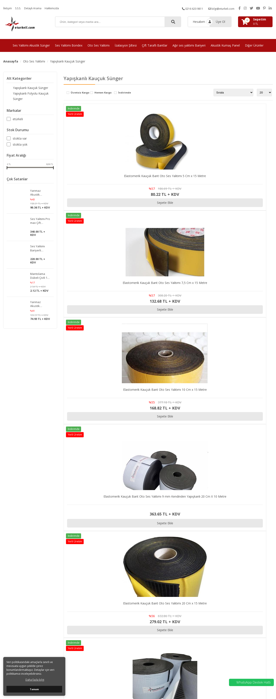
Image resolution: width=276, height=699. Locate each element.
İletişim (8, 8)
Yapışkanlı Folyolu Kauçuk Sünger (30, 94)
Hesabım (199, 22)
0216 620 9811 (188, 8)
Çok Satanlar (17, 174)
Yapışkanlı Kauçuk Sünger (67, 61)
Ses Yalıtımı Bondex (68, 45)
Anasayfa (10, 61)
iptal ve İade (231, 630)
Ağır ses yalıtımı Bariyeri (188, 45)
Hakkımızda (58, 8)
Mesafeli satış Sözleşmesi (241, 619)
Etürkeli (18, 115)
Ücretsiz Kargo (80, 92)
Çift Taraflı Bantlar (154, 45)
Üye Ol (220, 22)
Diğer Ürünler (254, 45)
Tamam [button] (34, 689)
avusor (200, 684)
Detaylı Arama (37, 8)
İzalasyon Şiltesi (126, 45)
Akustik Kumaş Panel (225, 45)
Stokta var (20, 134)
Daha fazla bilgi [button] (34, 680)
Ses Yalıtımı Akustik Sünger (31, 45)
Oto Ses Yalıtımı (99, 45)
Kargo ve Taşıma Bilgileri (240, 614)
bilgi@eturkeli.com (219, 8)
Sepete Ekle (98, 203)
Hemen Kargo (102, 92)
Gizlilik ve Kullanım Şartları (241, 608)
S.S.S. (20, 8)
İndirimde (124, 92)
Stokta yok (20, 140)
